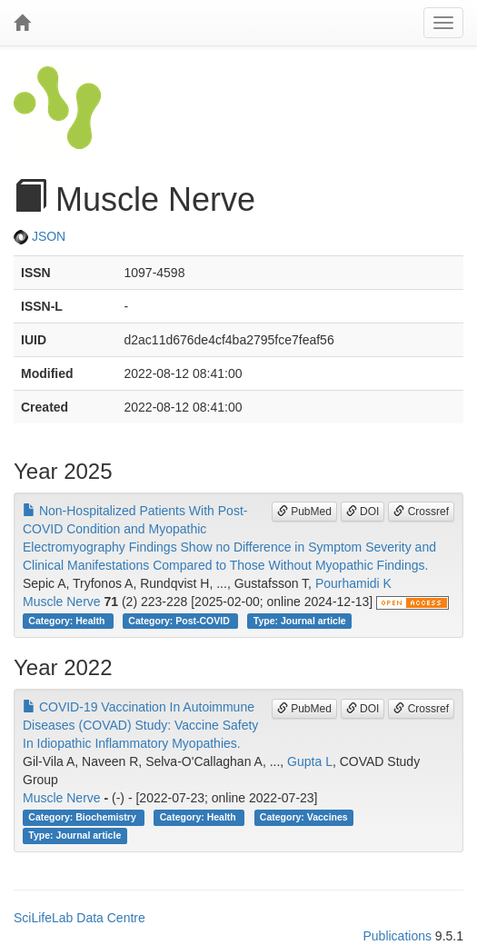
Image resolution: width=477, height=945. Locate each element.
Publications (397, 936)
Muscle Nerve (62, 601)
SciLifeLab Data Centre (79, 917)
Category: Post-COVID (180, 620)
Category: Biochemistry (83, 816)
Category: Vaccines (304, 816)
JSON (39, 236)
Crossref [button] (421, 511)
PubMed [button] (304, 511)
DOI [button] (363, 511)
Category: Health (67, 620)
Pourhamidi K (353, 583)
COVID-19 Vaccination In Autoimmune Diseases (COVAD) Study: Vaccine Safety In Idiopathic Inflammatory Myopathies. (140, 725)
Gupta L (310, 761)
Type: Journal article (299, 620)
